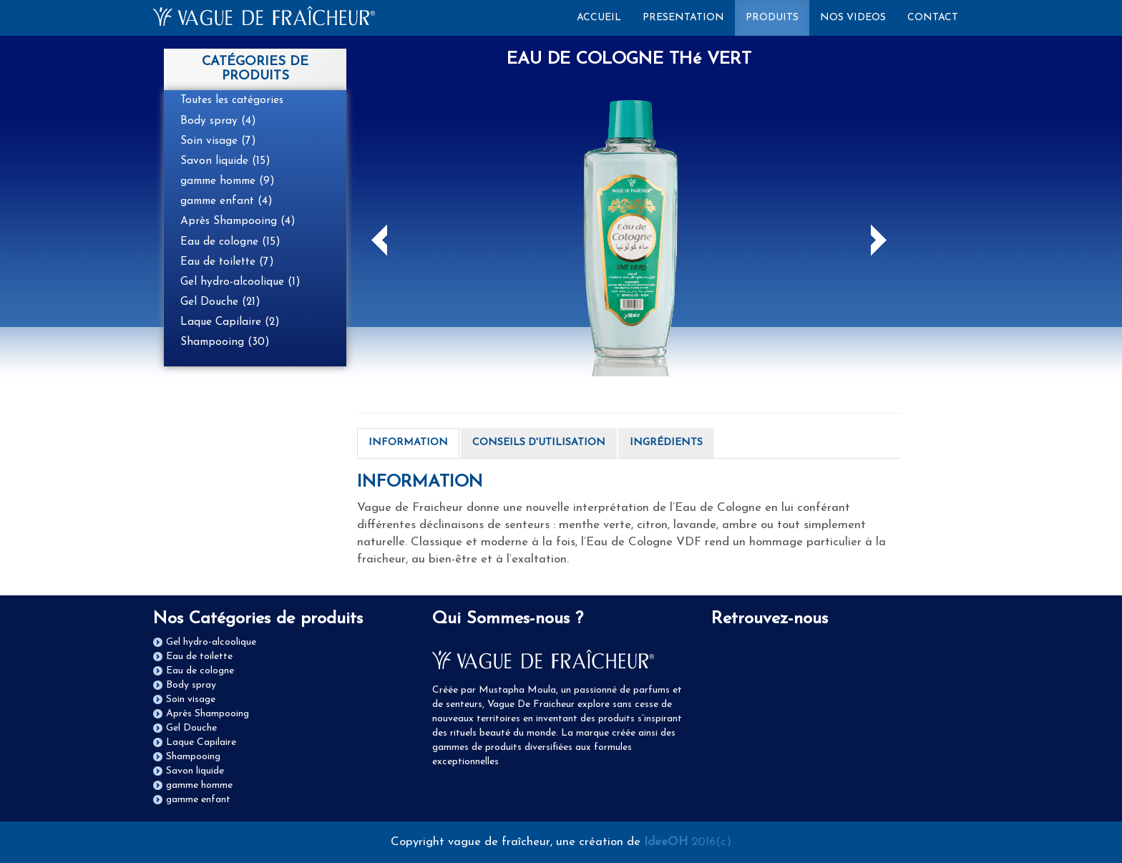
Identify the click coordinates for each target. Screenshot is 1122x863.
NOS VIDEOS (853, 17)
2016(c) (687, 842)
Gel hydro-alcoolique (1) (240, 282)
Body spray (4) (218, 121)
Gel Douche (191, 728)
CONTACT (932, 17)
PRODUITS (772, 17)
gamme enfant (198, 799)
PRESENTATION (683, 17)
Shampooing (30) (225, 342)
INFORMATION (408, 442)
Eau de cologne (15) (230, 242)
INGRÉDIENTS (666, 442)
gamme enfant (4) (226, 201)
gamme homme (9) (227, 181)
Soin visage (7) (218, 141)
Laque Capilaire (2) (230, 322)
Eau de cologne (200, 670)
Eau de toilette (199, 656)
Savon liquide (195, 771)
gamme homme (199, 785)
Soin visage (190, 699)
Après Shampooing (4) (238, 221)
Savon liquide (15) (225, 161)
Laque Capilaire (201, 742)
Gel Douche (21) (220, 302)
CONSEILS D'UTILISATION (538, 442)
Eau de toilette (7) (227, 262)
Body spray (191, 685)
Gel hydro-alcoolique (211, 642)
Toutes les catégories (231, 100)
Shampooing (193, 756)
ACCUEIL (604, 16)
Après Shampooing (207, 713)
